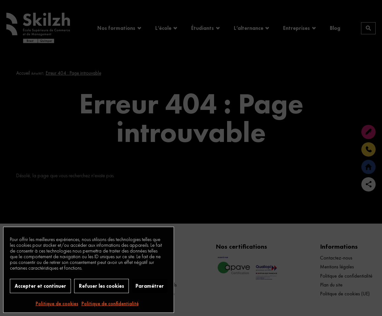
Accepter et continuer (40, 286)
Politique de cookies (57, 303)
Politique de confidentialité (110, 303)
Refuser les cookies (101, 286)
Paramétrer (149, 286)
